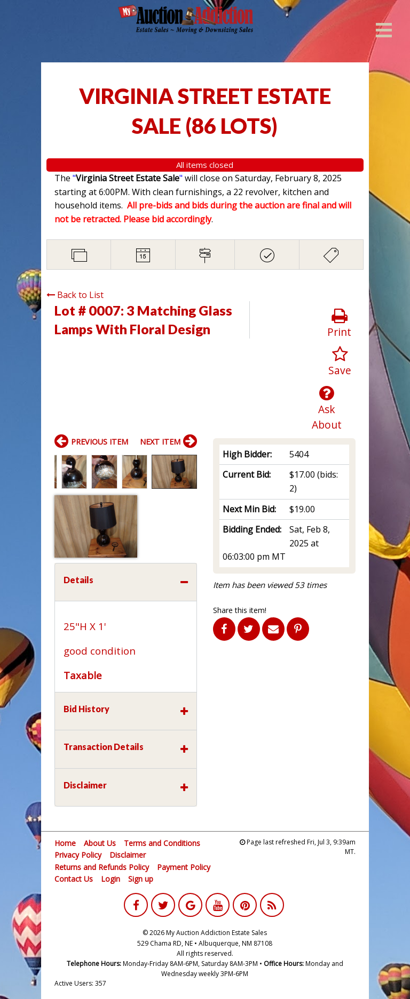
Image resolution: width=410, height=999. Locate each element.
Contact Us (73, 879)
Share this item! (239, 610)
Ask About (327, 408)
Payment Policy (183, 867)
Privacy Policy (77, 855)
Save (339, 361)
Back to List (75, 295)
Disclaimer (127, 855)
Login (110, 879)
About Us (100, 843)
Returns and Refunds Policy (101, 867)
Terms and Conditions (162, 843)
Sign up (140, 879)
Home (65, 843)
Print (339, 323)
